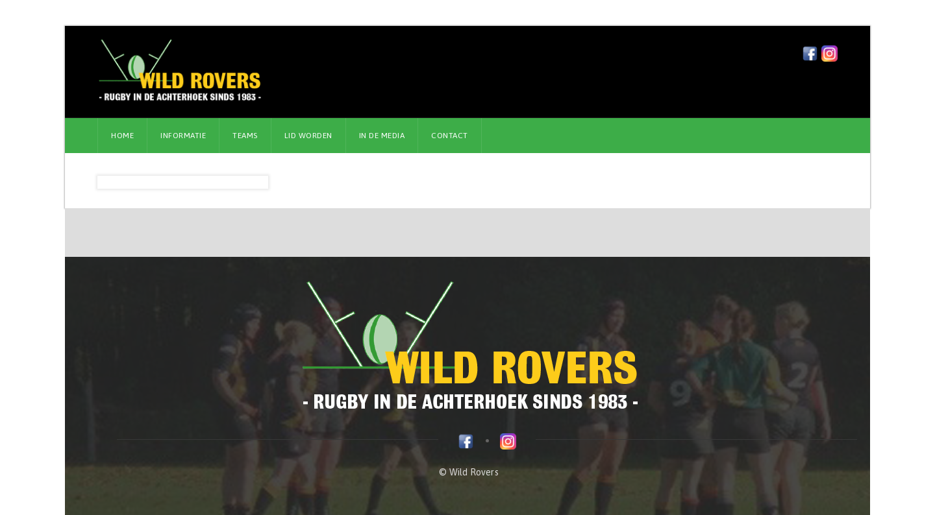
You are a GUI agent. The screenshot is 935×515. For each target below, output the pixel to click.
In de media (382, 135)
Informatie (183, 135)
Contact (449, 135)
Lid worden (308, 135)
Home (122, 135)
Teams (245, 135)
